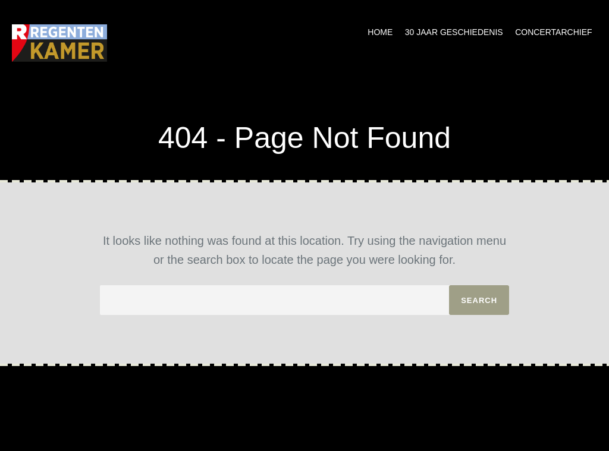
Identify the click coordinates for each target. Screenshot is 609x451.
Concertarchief (553, 32)
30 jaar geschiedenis (454, 32)
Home (380, 32)
